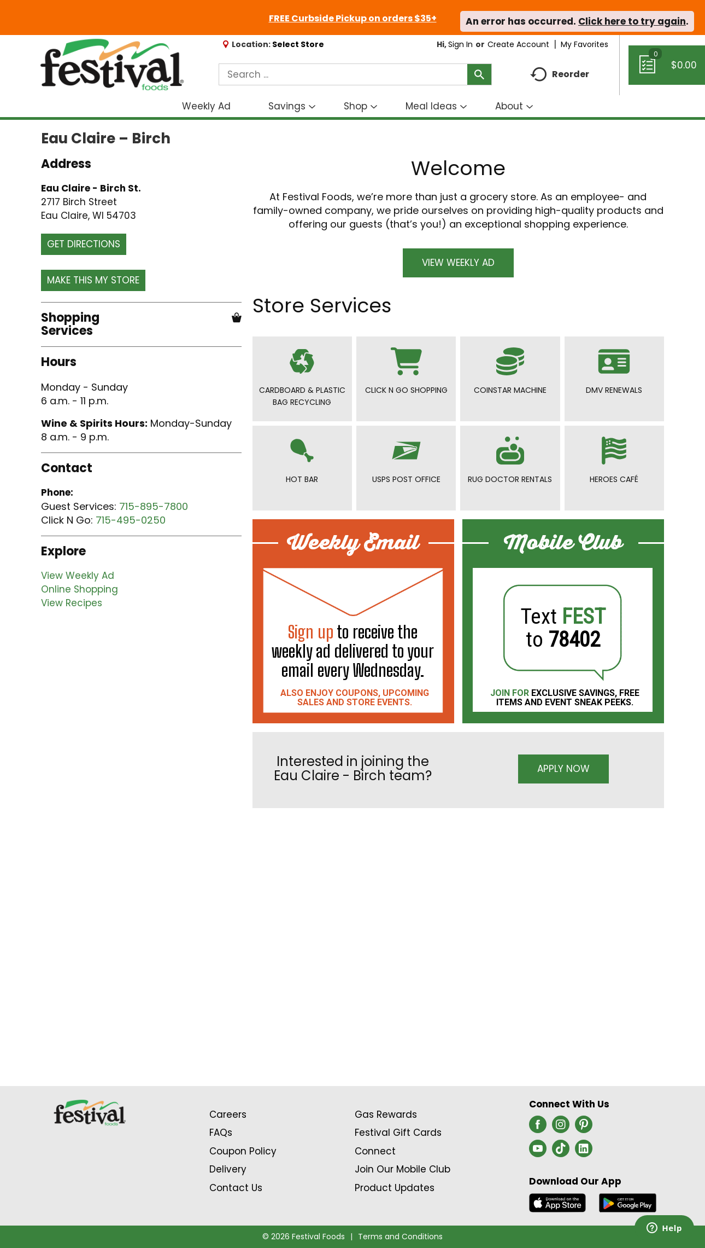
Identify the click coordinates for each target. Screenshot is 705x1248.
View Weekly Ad (77, 575)
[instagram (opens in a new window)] (560, 1127)
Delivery (227, 1169)
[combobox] (355, 74)
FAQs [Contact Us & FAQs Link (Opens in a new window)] (220, 1132)
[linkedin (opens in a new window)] (583, 1151)
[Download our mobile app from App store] (557, 1202)
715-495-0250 (131, 520)
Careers (227, 1114)
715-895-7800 (153, 506)
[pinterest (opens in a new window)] (583, 1127)
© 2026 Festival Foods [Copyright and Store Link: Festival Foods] (303, 1236)
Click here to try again (632, 21)
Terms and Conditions (400, 1236)
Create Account (518, 44)
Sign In (460, 44)
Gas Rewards (386, 1114)
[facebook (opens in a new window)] (538, 1127)
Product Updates (394, 1187)
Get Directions (83, 244)
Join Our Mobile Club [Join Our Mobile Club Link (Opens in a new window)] (402, 1169)
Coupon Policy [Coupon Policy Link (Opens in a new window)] (243, 1151)
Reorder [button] (559, 74)
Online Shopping (79, 589)
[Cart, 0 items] (667, 70)
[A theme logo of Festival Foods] (111, 65)
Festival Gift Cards (398, 1132)
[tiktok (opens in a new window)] (560, 1151)
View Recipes (71, 603)
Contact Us (235, 1187)
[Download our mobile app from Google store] (627, 1202)
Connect (375, 1151)
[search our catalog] (479, 74)
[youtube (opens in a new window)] (538, 1151)
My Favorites (585, 44)
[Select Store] (299, 44)
